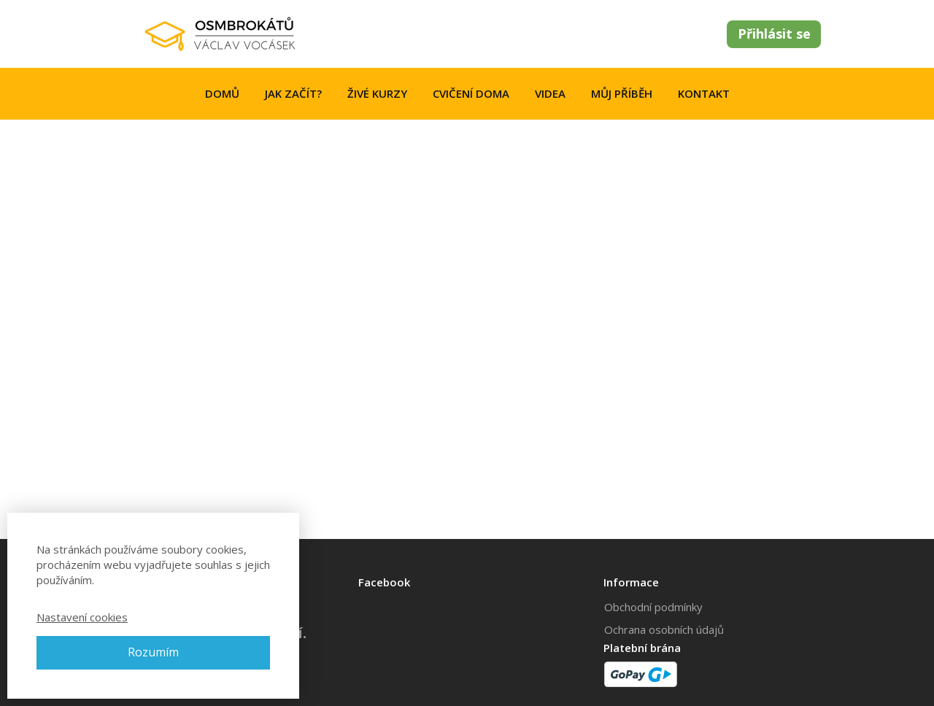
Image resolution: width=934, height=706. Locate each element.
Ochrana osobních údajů (664, 629)
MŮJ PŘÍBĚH (621, 93)
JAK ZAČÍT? (293, 93)
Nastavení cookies (82, 617)
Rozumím (153, 652)
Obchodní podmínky (653, 607)
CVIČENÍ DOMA (471, 93)
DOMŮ (222, 93)
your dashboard (397, 470)
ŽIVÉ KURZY (377, 93)
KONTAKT (704, 93)
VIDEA (550, 93)
